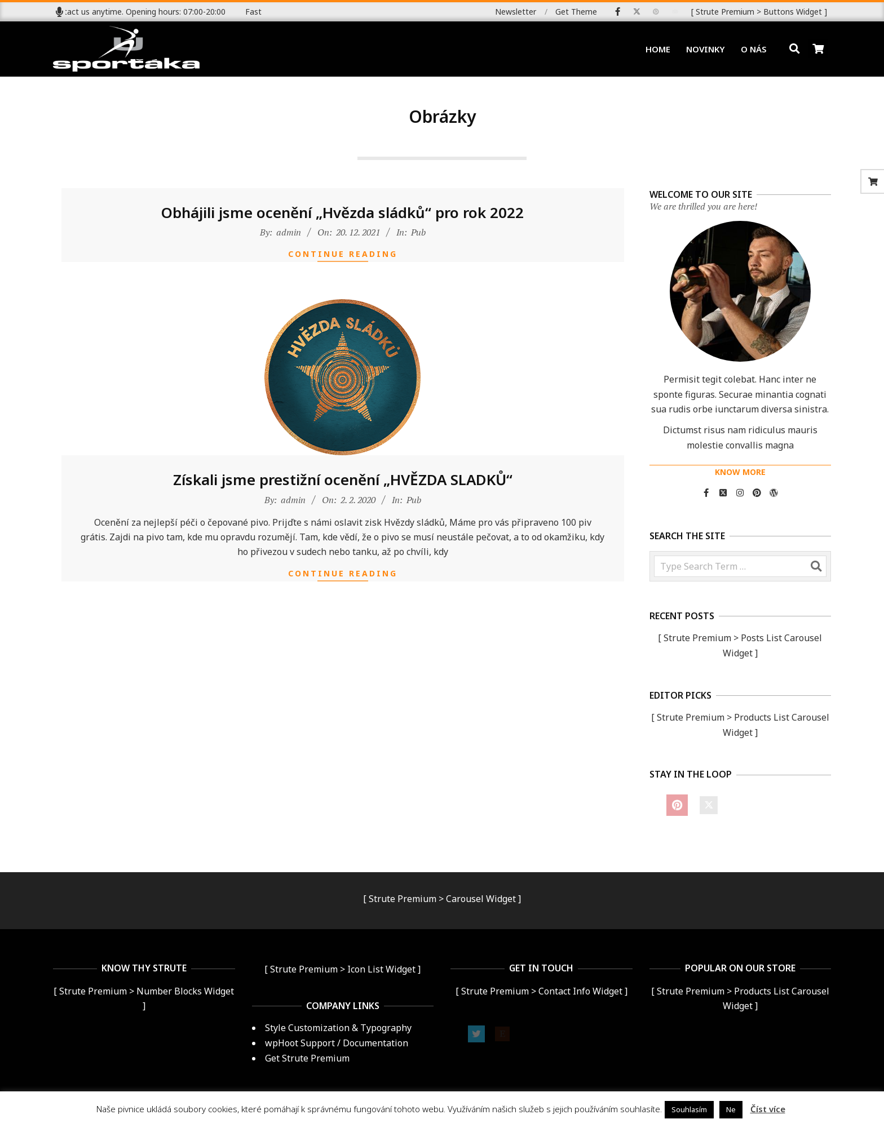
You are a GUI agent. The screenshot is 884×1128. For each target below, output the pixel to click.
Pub (418, 237)
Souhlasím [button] (689, 1109)
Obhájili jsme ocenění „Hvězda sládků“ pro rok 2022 (342, 217)
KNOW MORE (740, 472)
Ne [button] (731, 1109)
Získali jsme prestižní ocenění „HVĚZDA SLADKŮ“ (342, 485)
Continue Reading (342, 259)
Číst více (767, 1108)
